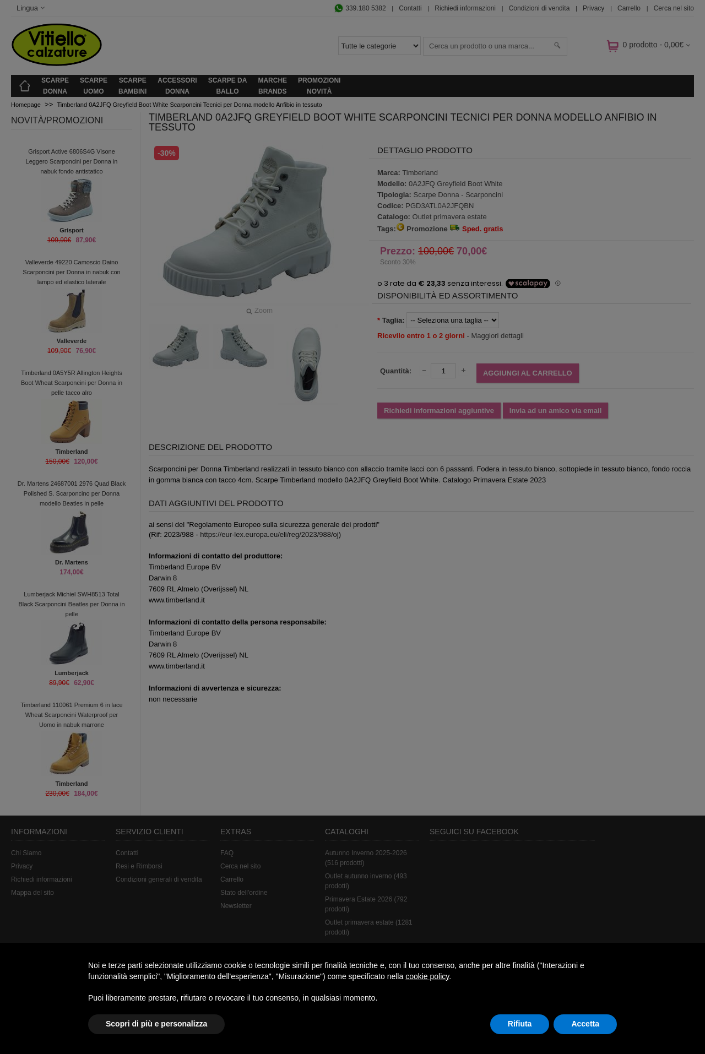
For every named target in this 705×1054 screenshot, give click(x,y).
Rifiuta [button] (520, 1023)
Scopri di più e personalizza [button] (156, 1023)
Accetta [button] (585, 1023)
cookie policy (427, 976)
